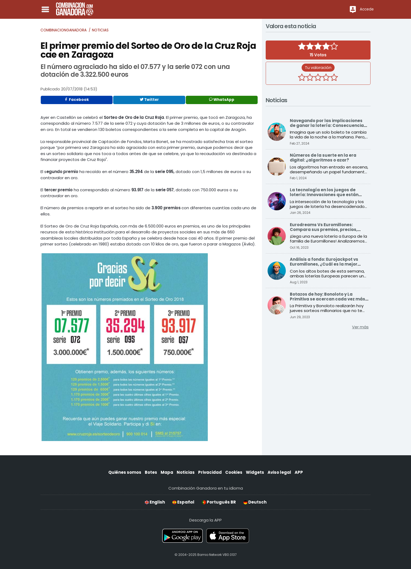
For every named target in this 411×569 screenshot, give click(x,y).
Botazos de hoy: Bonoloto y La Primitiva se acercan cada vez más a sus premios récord (327, 299)
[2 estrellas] (310, 78)
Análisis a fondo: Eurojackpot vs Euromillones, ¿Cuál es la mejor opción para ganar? (324, 264)
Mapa (167, 472)
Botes (151, 472)
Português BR (219, 502)
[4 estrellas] (326, 78)
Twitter (149, 99)
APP (299, 472)
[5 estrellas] (334, 78)
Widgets (255, 472)
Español (183, 502)
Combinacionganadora (63, 30)
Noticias (100, 30)
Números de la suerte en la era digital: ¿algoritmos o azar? (323, 157)
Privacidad (210, 472)
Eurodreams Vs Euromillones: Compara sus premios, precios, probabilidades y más (323, 229)
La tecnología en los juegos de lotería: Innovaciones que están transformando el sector (324, 194)
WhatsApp (221, 99)
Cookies (233, 472)
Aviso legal (279, 472)
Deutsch (254, 502)
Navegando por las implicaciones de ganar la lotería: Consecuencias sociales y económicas (328, 125)
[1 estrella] (302, 78)
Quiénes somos (124, 472)
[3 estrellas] (318, 78)
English (155, 502)
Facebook (76, 99)
